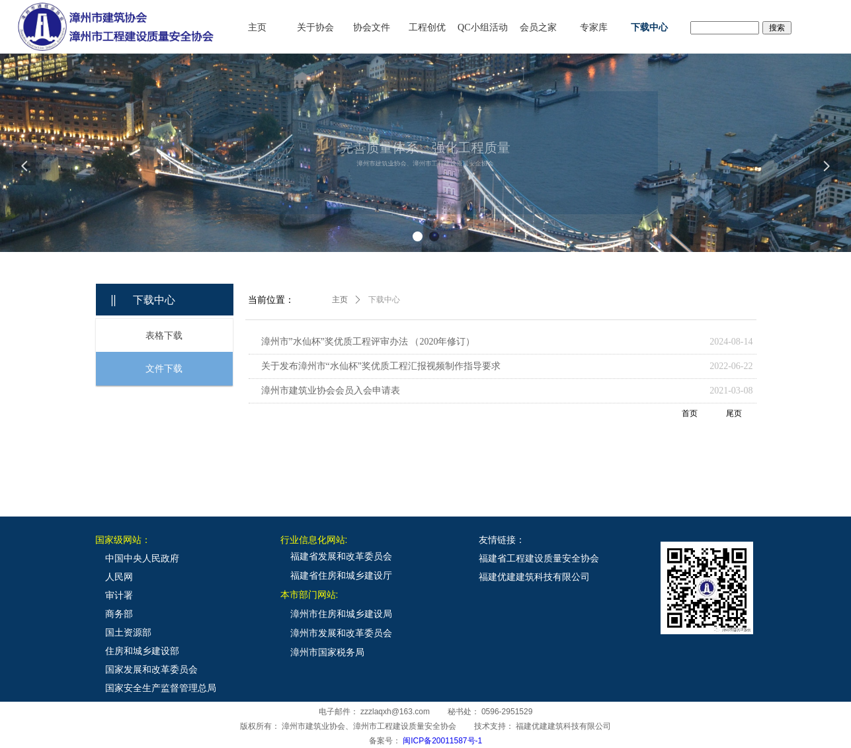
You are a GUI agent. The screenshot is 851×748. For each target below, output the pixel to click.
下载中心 (384, 299)
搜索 (777, 27)
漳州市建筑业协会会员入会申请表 (330, 390)
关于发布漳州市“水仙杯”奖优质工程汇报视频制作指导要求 (381, 366)
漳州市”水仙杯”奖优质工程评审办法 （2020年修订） (368, 342)
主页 (340, 299)
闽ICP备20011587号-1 (442, 740)
